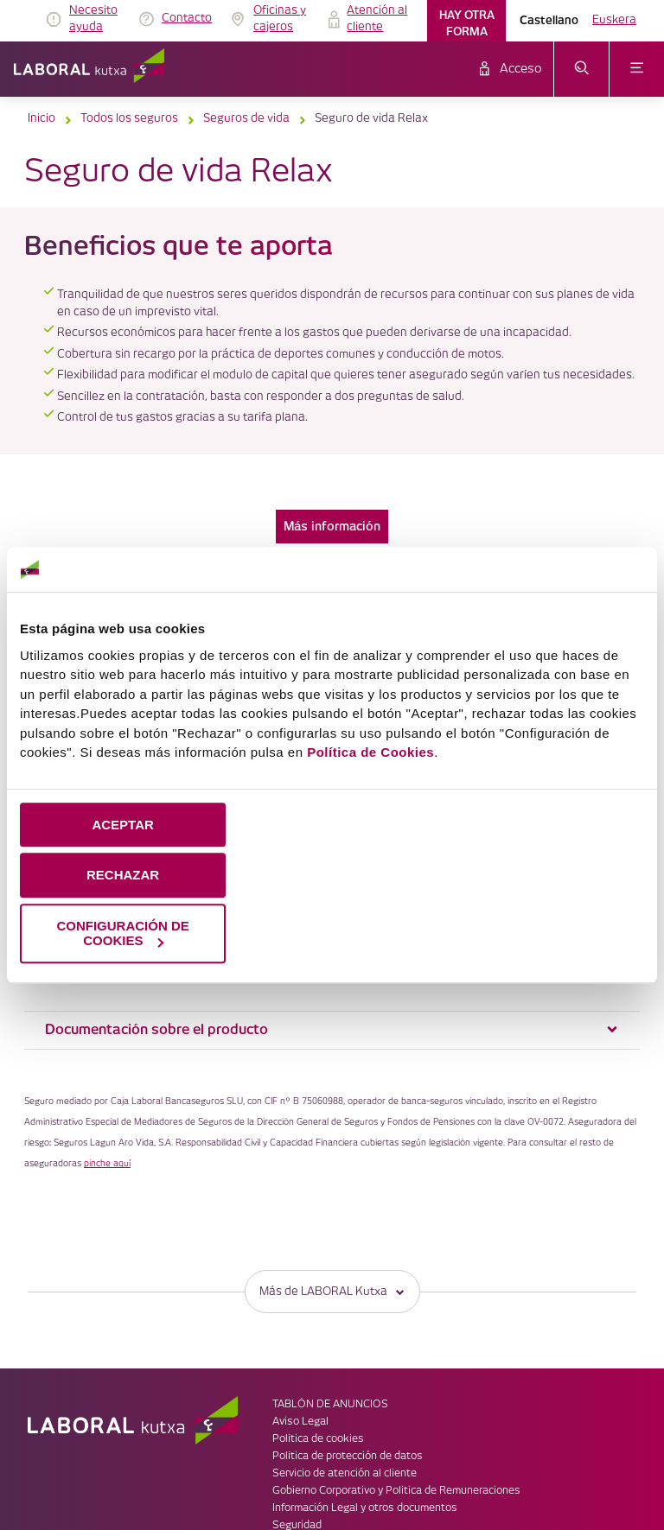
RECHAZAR (122, 875)
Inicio (41, 118)
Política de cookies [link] (318, 1329)
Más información (332, 526)
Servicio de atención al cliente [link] (344, 1363)
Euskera (614, 20)
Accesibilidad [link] (304, 1433)
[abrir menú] (637, 69)
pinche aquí (107, 1054)
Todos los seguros (129, 118)
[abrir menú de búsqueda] (581, 69)
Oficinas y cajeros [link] (279, 19)
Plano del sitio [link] (307, 1467)
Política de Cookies (370, 752)
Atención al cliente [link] (377, 19)
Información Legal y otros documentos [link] (364, 1398)
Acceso (521, 69)
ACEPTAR (122, 824)
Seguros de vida (246, 118)
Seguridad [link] (297, 1415)
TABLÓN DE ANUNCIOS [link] (330, 1294)
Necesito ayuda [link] (93, 19)
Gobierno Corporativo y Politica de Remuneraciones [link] (396, 1381)
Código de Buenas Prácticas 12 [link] (348, 1450)
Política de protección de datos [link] (347, 1346)
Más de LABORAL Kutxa (332, 1181)
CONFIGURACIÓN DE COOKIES (122, 933)
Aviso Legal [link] (300, 1312)
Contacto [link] (187, 18)
